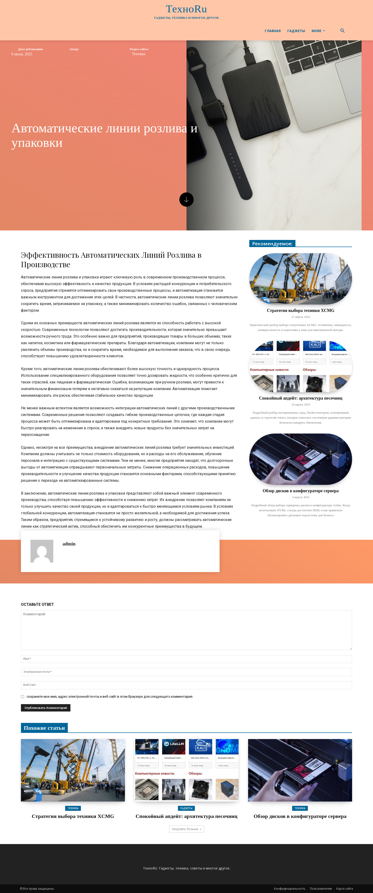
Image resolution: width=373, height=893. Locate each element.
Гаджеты (186, 808)
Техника (138, 54)
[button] (342, 30)
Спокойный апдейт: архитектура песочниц (300, 398)
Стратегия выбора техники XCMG (300, 310)
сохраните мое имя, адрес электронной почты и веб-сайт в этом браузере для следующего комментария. (110, 696)
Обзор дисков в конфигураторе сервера (301, 490)
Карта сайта (344, 889)
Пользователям (321, 889)
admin (69, 543)
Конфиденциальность (289, 889)
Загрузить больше (186, 829)
